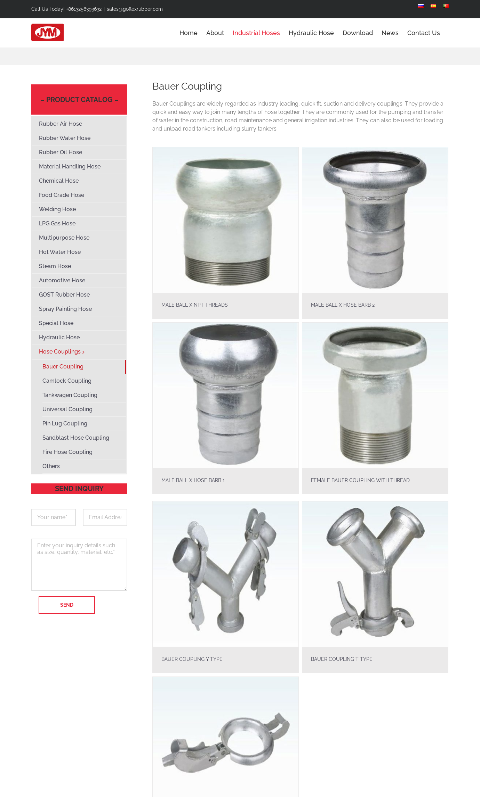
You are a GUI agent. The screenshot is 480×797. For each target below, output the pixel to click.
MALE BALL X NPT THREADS (194, 305)
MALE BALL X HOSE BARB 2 (339, 305)
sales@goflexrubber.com (135, 9)
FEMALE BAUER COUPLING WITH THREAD (364, 470)
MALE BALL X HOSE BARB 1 (201, 470)
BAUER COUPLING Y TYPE (192, 659)
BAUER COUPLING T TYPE (338, 659)
